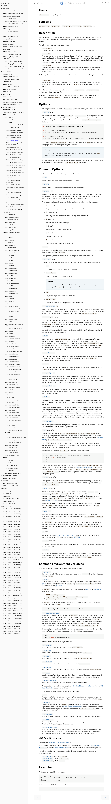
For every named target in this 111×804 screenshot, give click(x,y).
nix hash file (10, 301)
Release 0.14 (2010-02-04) (12, 600)
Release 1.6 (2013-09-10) (12, 575)
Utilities (6, 212)
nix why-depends (12, 455)
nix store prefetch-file (13, 442)
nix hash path (11, 304)
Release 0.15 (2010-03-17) (12, 598)
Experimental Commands (11, 232)
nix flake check (11, 270)
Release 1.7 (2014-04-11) (12, 570)
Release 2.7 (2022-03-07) (12, 537)
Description (47, 33)
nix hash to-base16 (12, 306)
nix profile (10, 349)
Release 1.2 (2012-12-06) (12, 588)
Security (6, 29)
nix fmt (9, 296)
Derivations (7, 84)
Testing (6, 496)
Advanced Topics (6, 94)
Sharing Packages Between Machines (12, 57)
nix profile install (12, 356)
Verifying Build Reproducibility (13, 102)
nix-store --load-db (14, 150)
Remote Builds (8, 97)
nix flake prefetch (12, 288)
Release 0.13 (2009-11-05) (12, 603)
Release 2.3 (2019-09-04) (12, 547)
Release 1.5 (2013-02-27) (12, 580)
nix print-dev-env (12, 346)
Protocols (4, 481)
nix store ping (11, 440)
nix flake (9, 265)
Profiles (6, 49)
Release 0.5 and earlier (11, 634)
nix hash (9, 298)
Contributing (6, 491)
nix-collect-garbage (12, 217)
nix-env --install (13, 185)
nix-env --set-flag (13, 195)
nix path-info (10, 344)
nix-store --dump (13, 135)
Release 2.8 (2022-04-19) (12, 534)
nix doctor (10, 258)
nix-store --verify (13, 175)
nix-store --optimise (14, 152)
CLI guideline (8, 501)
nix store (9, 402)
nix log (9, 331)
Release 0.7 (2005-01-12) (12, 628)
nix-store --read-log (14, 160)
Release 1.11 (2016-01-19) (12, 560)
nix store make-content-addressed (14, 431)
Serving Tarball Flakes (10, 483)
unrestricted (97, 589)
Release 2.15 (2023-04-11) (12, 516)
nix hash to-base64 (12, 311)
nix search (10, 395)
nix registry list (11, 382)
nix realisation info (12, 374)
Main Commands (9, 115)
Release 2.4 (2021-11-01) (12, 544)
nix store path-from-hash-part (15, 437)
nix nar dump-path (12, 339)
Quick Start (5, 6)
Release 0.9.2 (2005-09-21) (12, 616)
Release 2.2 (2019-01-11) (12, 549)
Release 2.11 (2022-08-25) (12, 527)
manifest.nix (12, 465)
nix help (9, 316)
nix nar (9, 333)
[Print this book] (102, 2)
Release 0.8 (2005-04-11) (12, 626)
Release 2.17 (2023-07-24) (12, 511)
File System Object (9, 478)
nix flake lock (10, 281)
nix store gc (10, 425)
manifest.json (12, 468)
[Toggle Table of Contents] (34, 3)
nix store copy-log (12, 412)
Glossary (4, 488)
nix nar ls (9, 341)
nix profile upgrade (12, 367)
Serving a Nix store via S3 (14, 69)
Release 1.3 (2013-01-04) (12, 585)
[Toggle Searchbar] (42, 3)
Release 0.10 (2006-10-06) (12, 613)
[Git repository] (105, 2)
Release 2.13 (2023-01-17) (12, 521)
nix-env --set (12, 197)
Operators (7, 81)
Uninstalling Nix (9, 41)
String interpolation (12, 79)
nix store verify (11, 450)
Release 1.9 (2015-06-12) (12, 565)
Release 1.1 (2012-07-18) (12, 590)
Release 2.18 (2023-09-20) (12, 509)
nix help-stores (11, 319)
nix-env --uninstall (14, 207)
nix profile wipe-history (13, 369)
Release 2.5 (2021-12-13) (12, 542)
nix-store (9, 122)
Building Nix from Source (14, 24)
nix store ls (10, 428)
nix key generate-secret (13, 328)
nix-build (9, 117)
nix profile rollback (12, 364)
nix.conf (9, 460)
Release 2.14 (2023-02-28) (12, 519)
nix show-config (11, 400)
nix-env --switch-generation (13, 201)
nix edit (9, 260)
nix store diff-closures (13, 420)
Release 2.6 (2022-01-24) (12, 539)
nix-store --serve (13, 170)
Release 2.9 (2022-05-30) (12, 532)
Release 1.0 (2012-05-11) (12, 593)
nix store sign (11, 447)
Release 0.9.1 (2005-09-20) (12, 618)
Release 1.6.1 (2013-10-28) (12, 572)
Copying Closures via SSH (14, 64)
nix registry (10, 377)
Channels (9, 470)
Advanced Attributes (12, 87)
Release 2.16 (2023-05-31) (12, 514)
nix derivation (10, 247)
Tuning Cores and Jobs (10, 99)
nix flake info (10, 276)
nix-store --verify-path (15, 172)
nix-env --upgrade (14, 209)
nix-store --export (13, 138)
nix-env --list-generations (15, 187)
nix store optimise (12, 435)
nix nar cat (10, 336)
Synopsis (45, 21)
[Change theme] (38, 3)
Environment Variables (11, 36)
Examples (45, 767)
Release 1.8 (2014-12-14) (12, 567)
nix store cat (10, 410)
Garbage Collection (9, 52)
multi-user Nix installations (72, 707)
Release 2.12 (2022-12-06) (12, 524)
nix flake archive (11, 268)
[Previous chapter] (37, 797)
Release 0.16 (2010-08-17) (12, 595)
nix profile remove (12, 362)
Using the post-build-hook (11, 104)
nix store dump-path (13, 423)
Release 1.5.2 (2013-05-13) (12, 577)
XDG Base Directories (50, 738)
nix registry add (11, 379)
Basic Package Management (12, 47)
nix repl (9, 390)
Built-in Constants (9, 89)
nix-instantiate (11, 227)
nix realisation (11, 372)
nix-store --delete (13, 130)
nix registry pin (11, 384)
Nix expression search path (64, 535)
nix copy (9, 242)
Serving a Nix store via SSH (14, 66)
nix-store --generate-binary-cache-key (14, 143)
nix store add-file (12, 405)
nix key (9, 321)
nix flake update (11, 293)
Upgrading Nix (8, 39)
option (58, 586)
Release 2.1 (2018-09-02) (12, 552)
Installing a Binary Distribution (13, 13)
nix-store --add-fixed (14, 125)
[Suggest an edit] (108, 2)
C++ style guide (9, 504)
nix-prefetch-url (11, 230)
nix (7, 235)
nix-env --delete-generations (13, 181)
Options (44, 104)
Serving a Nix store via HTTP (14, 61)
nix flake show (11, 291)
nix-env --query (13, 190)
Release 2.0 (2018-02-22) (12, 555)
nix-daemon (10, 222)
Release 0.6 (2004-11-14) (12, 631)
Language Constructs (10, 76)
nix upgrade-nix (11, 453)
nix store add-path (12, 407)
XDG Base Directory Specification (83, 686)
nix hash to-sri (11, 314)
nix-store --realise (14, 162)
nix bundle (9, 240)
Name (43, 10)
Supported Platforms (10, 11)
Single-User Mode (11, 31)
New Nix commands (61, 748)
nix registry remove (12, 387)
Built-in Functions (9, 92)
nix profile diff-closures (13, 351)
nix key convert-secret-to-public (14, 325)
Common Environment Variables (13, 112)
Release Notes (6, 506)
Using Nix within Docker (11, 26)
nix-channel (10, 214)
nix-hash (9, 225)
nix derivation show (12, 253)
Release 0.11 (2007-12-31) (12, 608)
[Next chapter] (105, 797)
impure (87, 589)
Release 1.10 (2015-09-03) (12, 562)
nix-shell (9, 120)
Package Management (8, 44)
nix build (9, 237)
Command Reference (8, 107)
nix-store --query (13, 157)
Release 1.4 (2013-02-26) (12, 583)
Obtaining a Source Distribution (16, 21)
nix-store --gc (12, 140)
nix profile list (11, 359)
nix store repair (11, 445)
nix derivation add (12, 250)
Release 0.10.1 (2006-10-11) (13, 611)
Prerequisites (10, 18)
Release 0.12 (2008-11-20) (12, 606)
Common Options (9, 109)
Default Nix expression (13, 473)
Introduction (5, 3)
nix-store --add (13, 127)
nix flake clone (11, 273)
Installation (5, 8)
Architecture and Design (9, 476)
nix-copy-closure (11, 219)
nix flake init (10, 278)
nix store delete (11, 418)
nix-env (8, 178)
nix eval (9, 263)
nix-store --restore (14, 167)
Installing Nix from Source (11, 16)
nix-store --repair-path (15, 165)
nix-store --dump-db (14, 132)
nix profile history (12, 354)
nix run (9, 392)
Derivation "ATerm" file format (13, 486)
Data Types (7, 74)
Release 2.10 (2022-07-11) (12, 529)
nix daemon (10, 245)
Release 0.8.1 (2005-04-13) (12, 623)
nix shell (9, 397)
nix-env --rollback (13, 192)
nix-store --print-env (14, 155)
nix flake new (10, 286)
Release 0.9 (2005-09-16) (12, 621)
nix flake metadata (12, 283)
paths (44, 584)
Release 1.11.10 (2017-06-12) (13, 557)
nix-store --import (13, 147)
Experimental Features (11, 498)
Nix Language (5, 71)
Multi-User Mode (11, 34)
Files (5, 458)
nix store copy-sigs (12, 415)
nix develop (10, 255)
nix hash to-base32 (12, 309)
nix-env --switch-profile (15, 204)
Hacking (7, 493)
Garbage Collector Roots (13, 54)
